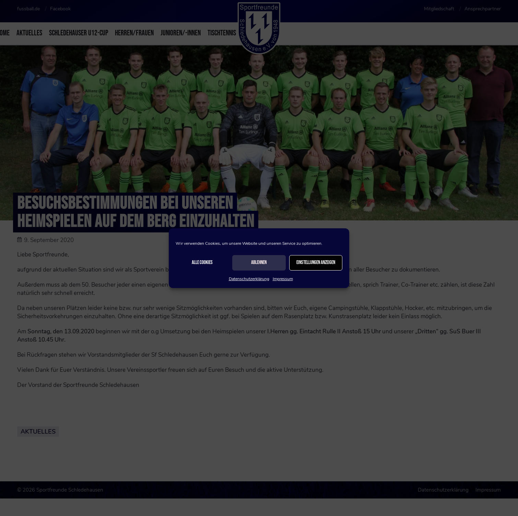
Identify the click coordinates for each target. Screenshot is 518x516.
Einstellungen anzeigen (315, 262)
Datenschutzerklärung (249, 279)
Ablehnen (259, 262)
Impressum (283, 279)
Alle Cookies (202, 262)
